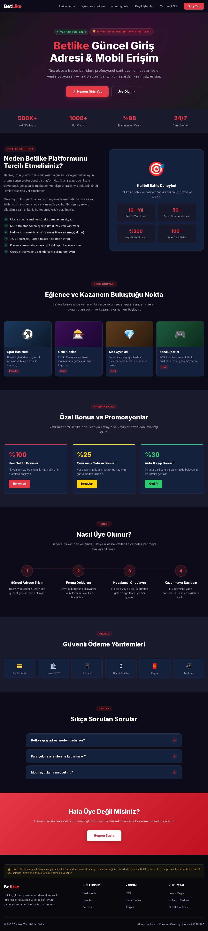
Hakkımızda (67, 6)
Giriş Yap (194, 6)
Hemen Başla (104, 837)
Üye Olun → (126, 91)
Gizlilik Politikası (178, 907)
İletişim (130, 907)
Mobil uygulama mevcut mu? (104, 773)
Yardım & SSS (169, 6)
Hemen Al (19, 485)
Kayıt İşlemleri (145, 6)
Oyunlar (87, 900)
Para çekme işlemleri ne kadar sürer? (104, 757)
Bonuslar (88, 907)
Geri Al (153, 485)
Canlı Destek (133, 900)
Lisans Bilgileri (177, 893)
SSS (128, 893)
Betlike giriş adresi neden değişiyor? (104, 741)
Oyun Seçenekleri (93, 6)
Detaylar (87, 485)
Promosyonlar (120, 6)
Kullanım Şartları (179, 900)
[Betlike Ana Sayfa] (13, 6)
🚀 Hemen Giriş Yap (87, 91)
